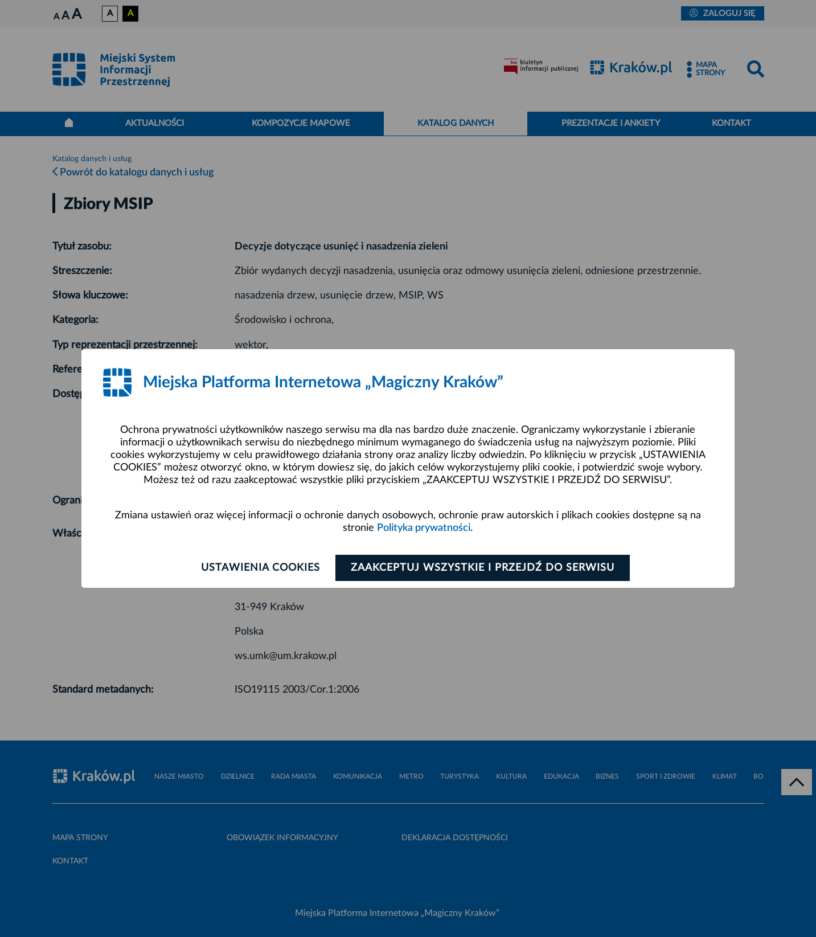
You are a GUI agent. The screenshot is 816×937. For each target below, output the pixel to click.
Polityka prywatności (423, 528)
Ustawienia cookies (260, 568)
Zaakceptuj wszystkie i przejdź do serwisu (482, 568)
